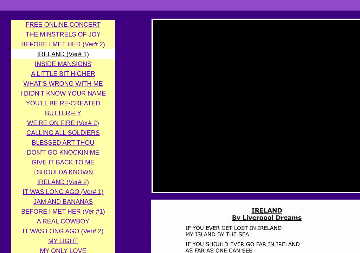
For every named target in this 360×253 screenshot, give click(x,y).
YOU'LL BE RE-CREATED (63, 103)
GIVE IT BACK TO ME (63, 162)
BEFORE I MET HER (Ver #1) (63, 211)
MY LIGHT (63, 241)
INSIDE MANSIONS (63, 63)
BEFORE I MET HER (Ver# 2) (63, 44)
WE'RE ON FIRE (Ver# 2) (63, 122)
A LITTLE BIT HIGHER (63, 73)
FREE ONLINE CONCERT (63, 24)
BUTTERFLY (63, 113)
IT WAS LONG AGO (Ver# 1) (62, 191)
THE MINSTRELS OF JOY (63, 34)
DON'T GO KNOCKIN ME (63, 152)
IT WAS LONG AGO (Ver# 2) (62, 231)
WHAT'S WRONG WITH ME (63, 83)
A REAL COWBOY (63, 221)
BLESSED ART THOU (63, 142)
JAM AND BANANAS (63, 201)
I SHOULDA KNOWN (63, 172)
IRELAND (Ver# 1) (63, 54)
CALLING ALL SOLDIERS (62, 132)
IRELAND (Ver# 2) (63, 182)
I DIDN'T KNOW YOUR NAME (63, 93)
